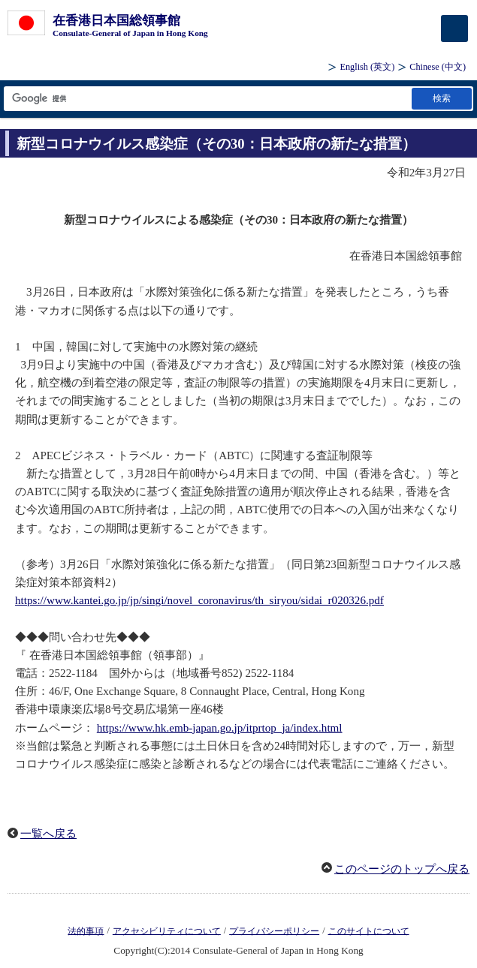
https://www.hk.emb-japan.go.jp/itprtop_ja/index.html (220, 728)
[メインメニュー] (454, 28)
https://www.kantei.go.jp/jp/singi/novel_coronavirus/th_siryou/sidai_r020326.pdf (199, 600)
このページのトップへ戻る (401, 869)
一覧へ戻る (48, 834)
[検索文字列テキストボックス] (206, 99)
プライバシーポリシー (274, 930)
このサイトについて (368, 930)
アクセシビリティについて (167, 930)
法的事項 (86, 930)
